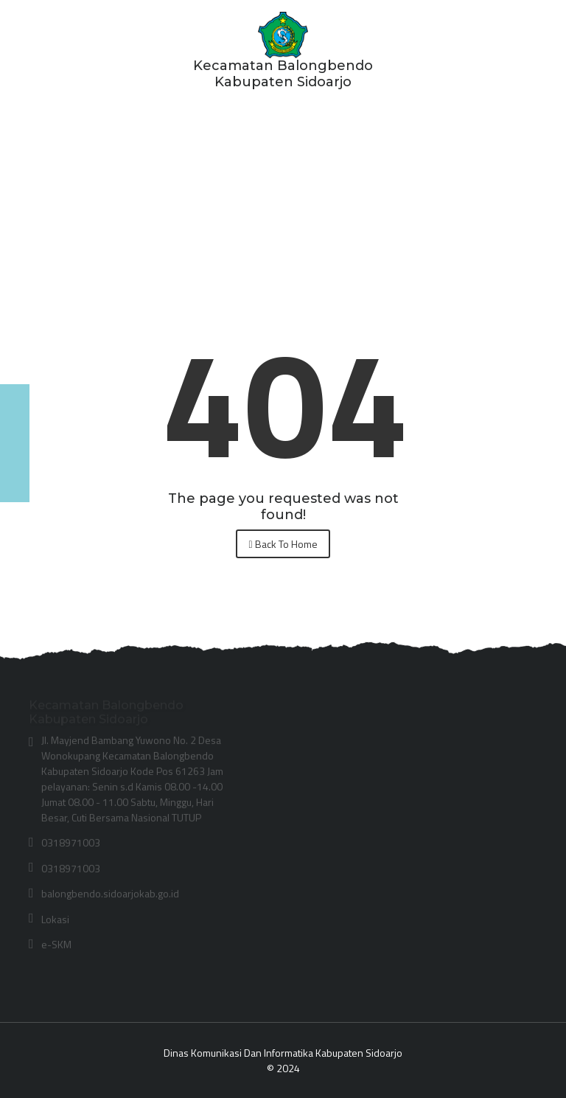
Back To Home (282, 544)
